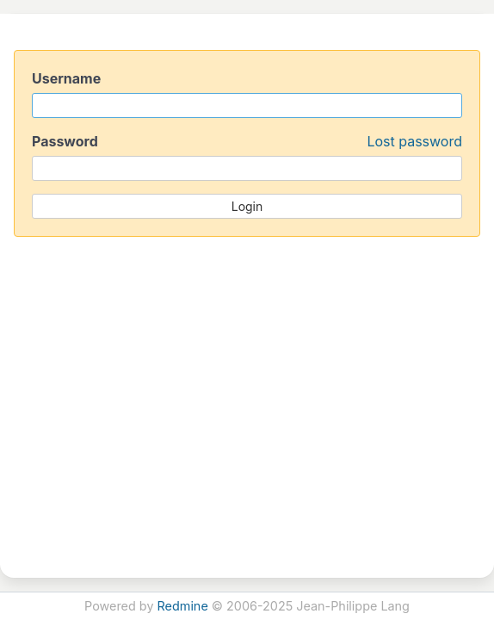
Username (66, 78)
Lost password (414, 141)
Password (247, 141)
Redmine (182, 605)
